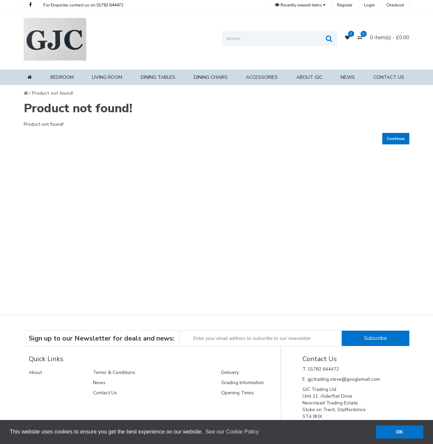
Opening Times (237, 393)
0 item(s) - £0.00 (389, 37)
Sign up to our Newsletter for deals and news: (102, 338)
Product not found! (52, 93)
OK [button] (399, 432)
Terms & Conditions (114, 372)
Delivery (230, 372)
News (348, 77)
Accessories (262, 77)
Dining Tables (158, 77)
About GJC (309, 77)
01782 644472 (83, 5)
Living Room (107, 77)
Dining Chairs (211, 77)
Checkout (395, 5)
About (35, 372)
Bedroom (62, 77)
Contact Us (388, 77)
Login (369, 5)
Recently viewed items (299, 5)
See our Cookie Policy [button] (231, 432)
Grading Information (242, 382)
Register (344, 5)
